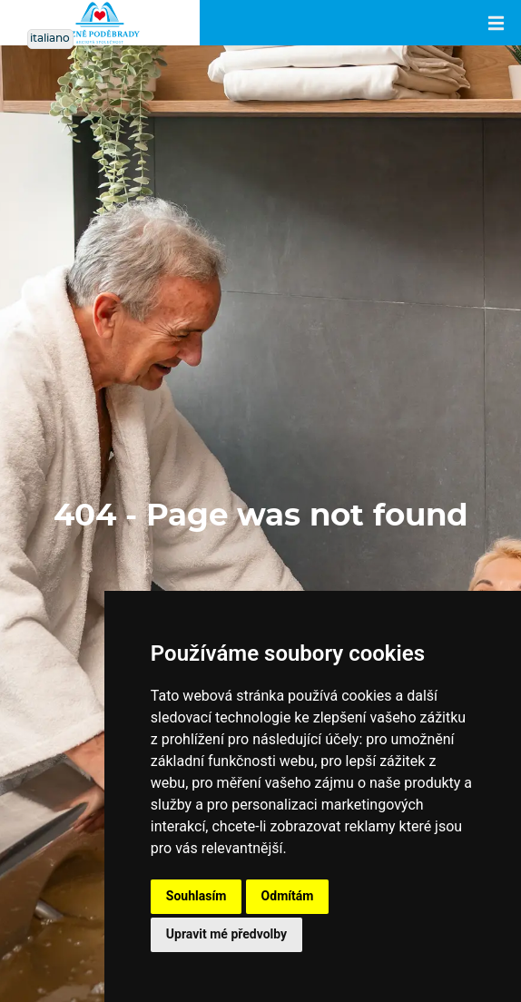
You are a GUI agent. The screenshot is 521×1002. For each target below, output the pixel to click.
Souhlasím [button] (196, 896)
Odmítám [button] (287, 896)
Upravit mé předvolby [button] (226, 934)
